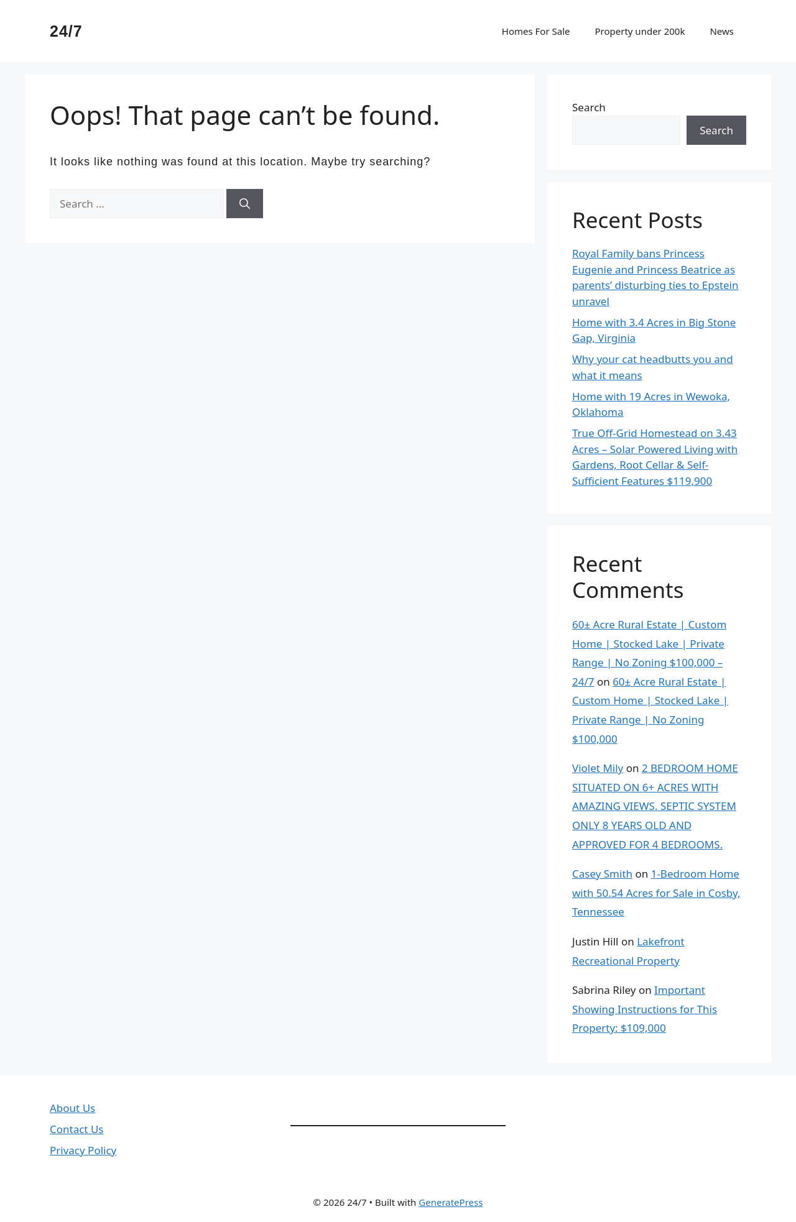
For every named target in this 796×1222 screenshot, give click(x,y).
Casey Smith (602, 873)
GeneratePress (451, 1202)
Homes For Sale (536, 31)
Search (589, 107)
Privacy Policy (83, 1150)
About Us (72, 1108)
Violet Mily (597, 768)
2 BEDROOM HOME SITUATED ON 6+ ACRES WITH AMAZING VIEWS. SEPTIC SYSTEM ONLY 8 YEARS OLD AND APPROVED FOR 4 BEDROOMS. (655, 806)
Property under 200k (640, 31)
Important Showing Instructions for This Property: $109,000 (644, 1009)
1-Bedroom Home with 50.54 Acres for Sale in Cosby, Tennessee (656, 892)
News (722, 31)
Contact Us (77, 1129)
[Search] (244, 204)
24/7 (66, 31)
